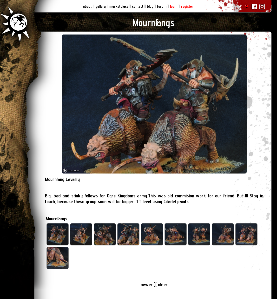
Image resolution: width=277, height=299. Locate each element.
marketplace (119, 6)
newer (147, 284)
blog (150, 6)
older (163, 284)
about (88, 6)
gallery (101, 6)
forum (162, 6)
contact (138, 6)
